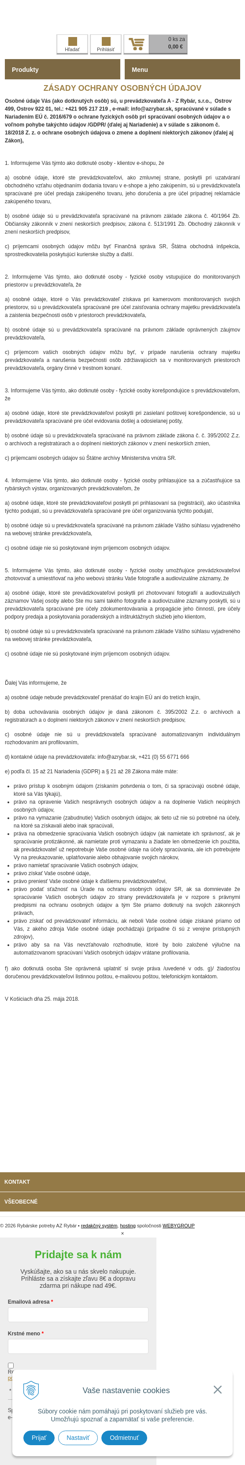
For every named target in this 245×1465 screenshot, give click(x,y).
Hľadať (72, 44)
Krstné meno (24, 1334)
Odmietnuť (124, 1437)
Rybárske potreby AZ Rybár (122, 17)
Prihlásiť (106, 44)
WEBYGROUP (179, 1225)
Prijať (39, 1437)
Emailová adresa (29, 1302)
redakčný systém (99, 1225)
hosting (127, 1225)
